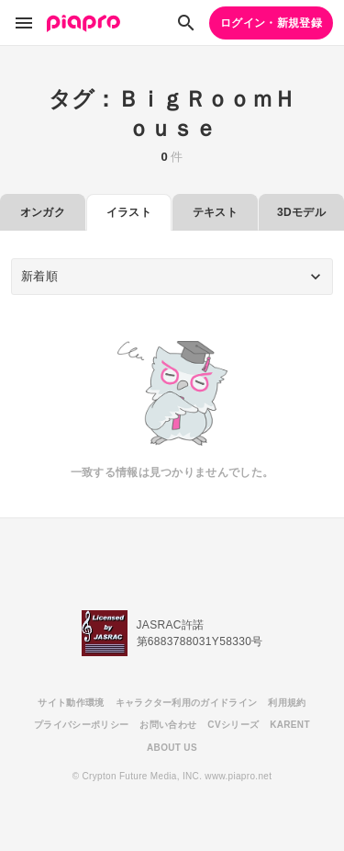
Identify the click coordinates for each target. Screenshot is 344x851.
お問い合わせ (167, 725)
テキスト (215, 212)
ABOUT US (172, 748)
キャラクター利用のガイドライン (187, 703)
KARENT (290, 725)
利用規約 (286, 703)
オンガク (42, 212)
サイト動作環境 (71, 703)
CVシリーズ (233, 725)
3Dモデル (301, 212)
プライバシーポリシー (81, 725)
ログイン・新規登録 (271, 23)
